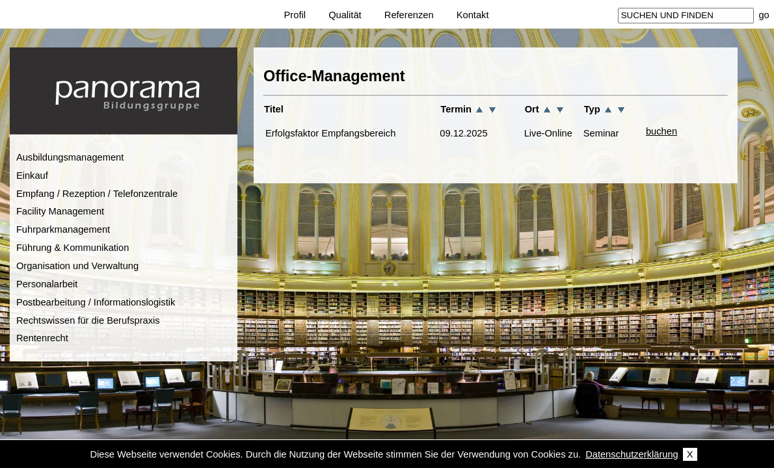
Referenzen (409, 15)
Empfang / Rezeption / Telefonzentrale (97, 193)
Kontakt (473, 15)
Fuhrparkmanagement (63, 229)
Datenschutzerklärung (631, 454)
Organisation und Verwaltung (77, 266)
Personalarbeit (47, 284)
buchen (661, 131)
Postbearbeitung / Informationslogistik (95, 302)
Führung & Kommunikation (72, 247)
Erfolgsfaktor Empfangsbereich (330, 133)
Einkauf (32, 175)
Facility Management (60, 211)
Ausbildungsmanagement (70, 157)
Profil (295, 15)
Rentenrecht (42, 338)
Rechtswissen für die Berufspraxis (88, 320)
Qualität (345, 15)
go (763, 15)
